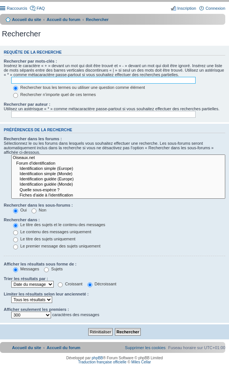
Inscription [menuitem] (186, 8)
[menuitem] (145, 347)
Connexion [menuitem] (215, 8)
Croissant (70, 284)
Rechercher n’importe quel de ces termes (54, 94)
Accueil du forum (63, 19)
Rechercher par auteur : (27, 104)
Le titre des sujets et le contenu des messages (59, 224)
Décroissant (101, 284)
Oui (20, 210)
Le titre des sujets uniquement (44, 239)
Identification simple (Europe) (118, 168)
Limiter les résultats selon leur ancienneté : (46, 294)
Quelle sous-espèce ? (118, 190)
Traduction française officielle (102, 362)
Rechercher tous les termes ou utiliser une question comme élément (79, 87)
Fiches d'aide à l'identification (118, 195)
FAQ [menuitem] (40, 8)
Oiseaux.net (118, 157)
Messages (26, 269)
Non (39, 210)
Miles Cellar (141, 362)
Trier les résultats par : (26, 278)
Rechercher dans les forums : (33, 138)
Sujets (53, 269)
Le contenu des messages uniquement (52, 232)
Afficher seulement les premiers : (36, 309)
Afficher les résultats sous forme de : (40, 264)
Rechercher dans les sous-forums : (38, 205)
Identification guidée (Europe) (118, 179)
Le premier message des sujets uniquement (56, 246)
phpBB (97, 358)
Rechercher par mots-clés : (30, 61)
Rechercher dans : (22, 220)
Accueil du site (26, 19)
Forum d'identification (118, 163)
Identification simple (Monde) (118, 174)
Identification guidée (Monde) (118, 184)
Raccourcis (17, 8)
